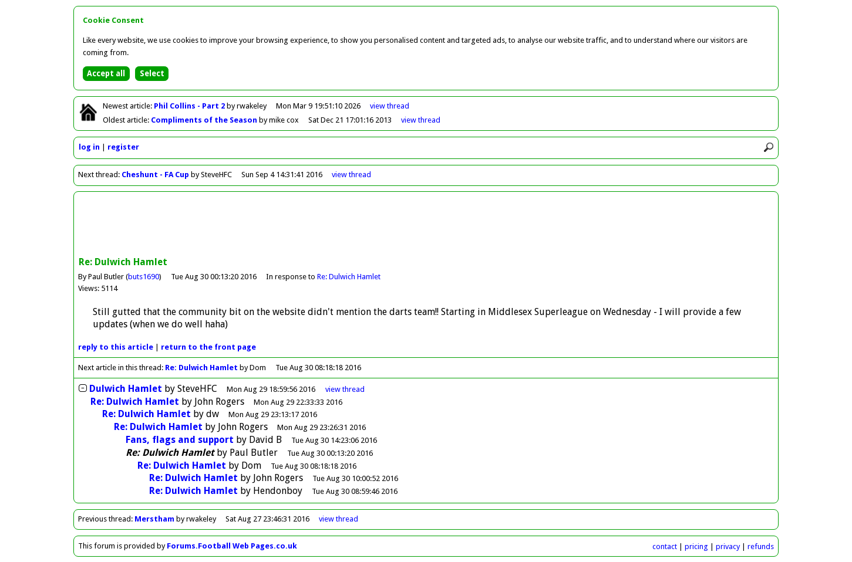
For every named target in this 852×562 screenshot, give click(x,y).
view (389, 105)
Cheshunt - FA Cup (155, 174)
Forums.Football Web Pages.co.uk (232, 545)
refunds (760, 546)
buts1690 (143, 276)
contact (664, 546)
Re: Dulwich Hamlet (348, 276)
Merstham (154, 518)
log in (89, 147)
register (123, 147)
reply (115, 347)
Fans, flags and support (180, 439)
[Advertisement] (426, 225)
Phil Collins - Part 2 (190, 105)
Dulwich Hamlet (125, 388)
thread (345, 389)
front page (208, 347)
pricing (696, 546)
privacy (728, 546)
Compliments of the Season (205, 120)
